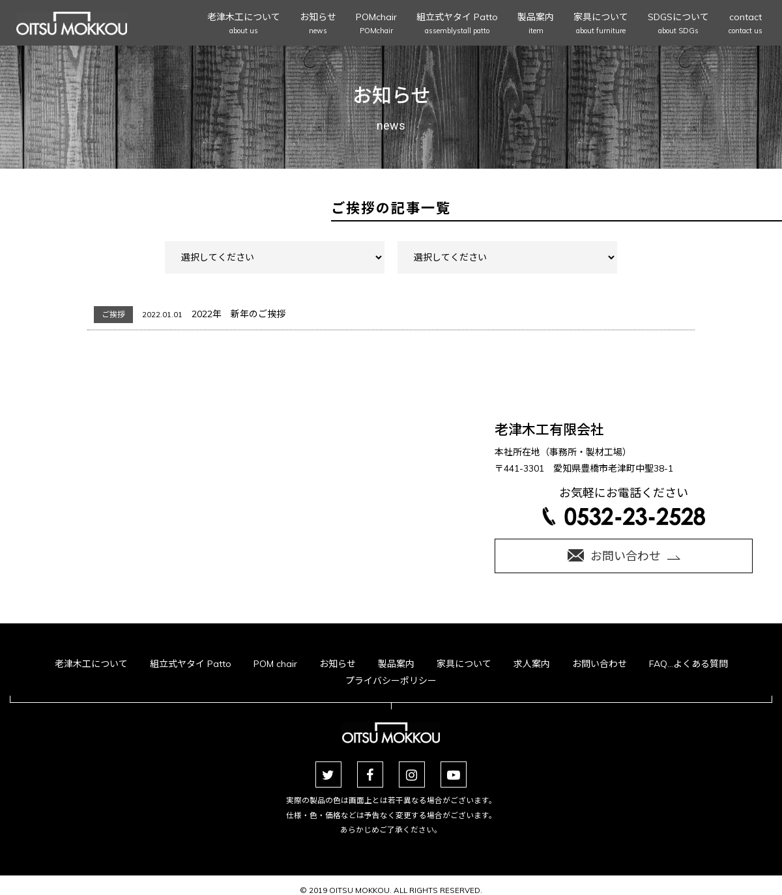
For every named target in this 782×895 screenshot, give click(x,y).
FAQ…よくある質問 (688, 664)
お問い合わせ (599, 664)
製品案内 (535, 24)
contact (745, 24)
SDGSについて (678, 24)
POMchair (376, 24)
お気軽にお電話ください (623, 505)
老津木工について (243, 24)
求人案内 (532, 664)
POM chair (275, 664)
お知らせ (318, 24)
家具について (600, 24)
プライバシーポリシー (391, 681)
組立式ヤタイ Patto (457, 24)
